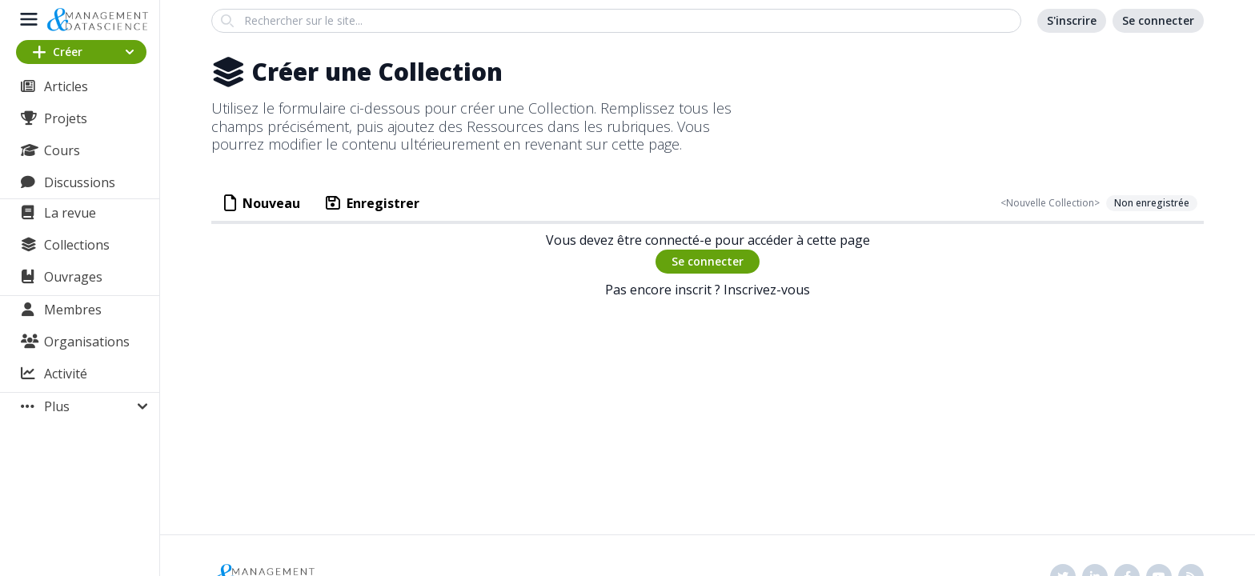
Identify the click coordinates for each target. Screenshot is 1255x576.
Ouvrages (73, 277)
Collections (77, 245)
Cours (62, 150)
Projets (65, 118)
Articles (66, 86)
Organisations (87, 341)
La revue (70, 213)
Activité (65, 373)
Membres (73, 309)
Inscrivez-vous (767, 289)
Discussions (79, 182)
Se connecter (708, 261)
